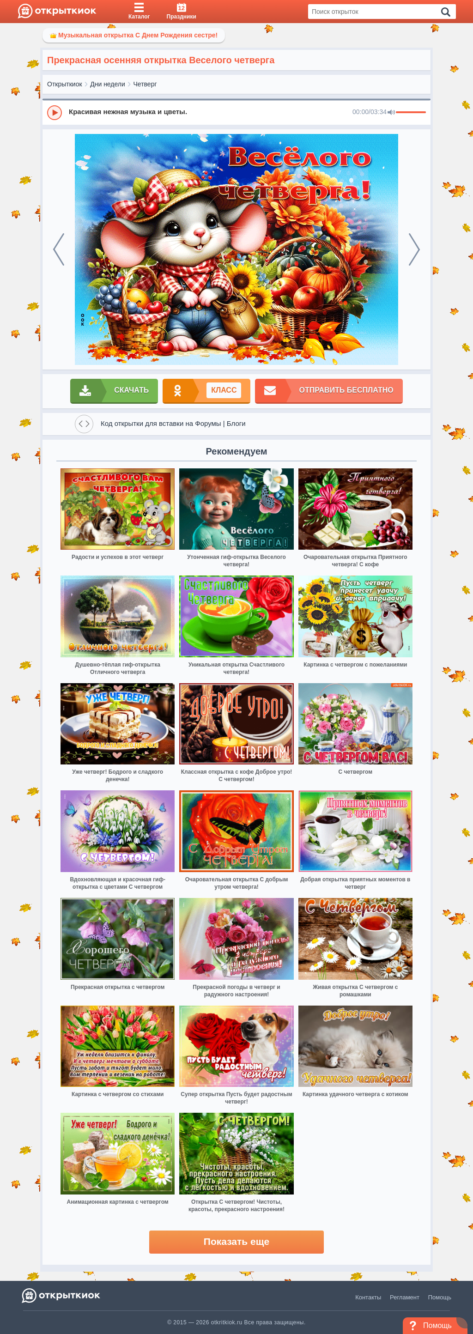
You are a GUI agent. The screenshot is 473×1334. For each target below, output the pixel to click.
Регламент (404, 1297)
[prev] (59, 249)
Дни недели (107, 84)
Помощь (439, 1297)
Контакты (368, 1297)
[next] (414, 249)
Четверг (145, 84)
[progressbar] (411, 112)
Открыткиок (64, 84)
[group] (236, 112)
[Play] (54, 112)
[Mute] (391, 112)
